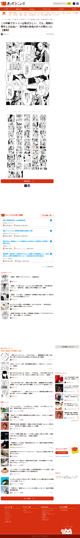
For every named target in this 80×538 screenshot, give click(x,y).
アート (59, 12)
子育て (48, 12)
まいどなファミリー (28, 512)
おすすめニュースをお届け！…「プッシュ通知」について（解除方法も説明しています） (66, 477)
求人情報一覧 (64, 510)
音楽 (63, 12)
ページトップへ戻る (68, 526)
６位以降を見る (74, 420)
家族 (25, 12)
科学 (50, 14)
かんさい (20, 12)
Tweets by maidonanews (62, 456)
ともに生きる (32, 14)
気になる (30, 12)
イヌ (38, 14)
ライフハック (46, 9)
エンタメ (61, 9)
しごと (19, 350)
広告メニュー (45, 517)
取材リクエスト (46, 512)
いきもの (68, 12)
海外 (35, 12)
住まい (25, 14)
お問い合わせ (45, 519)
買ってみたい (41, 12)
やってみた (15, 14)
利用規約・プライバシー (48, 514)
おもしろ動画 (44, 14)
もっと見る (56, 14)
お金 (10, 14)
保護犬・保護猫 (13, 12)
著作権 (44, 516)
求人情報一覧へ (47, 215)
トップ (6, 9)
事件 (21, 14)
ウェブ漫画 (75, 12)
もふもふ (32, 9)
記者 (25, 510)
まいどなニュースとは (47, 510)
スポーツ (53, 12)
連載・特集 (8, 521)
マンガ (74, 9)
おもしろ (18, 9)
